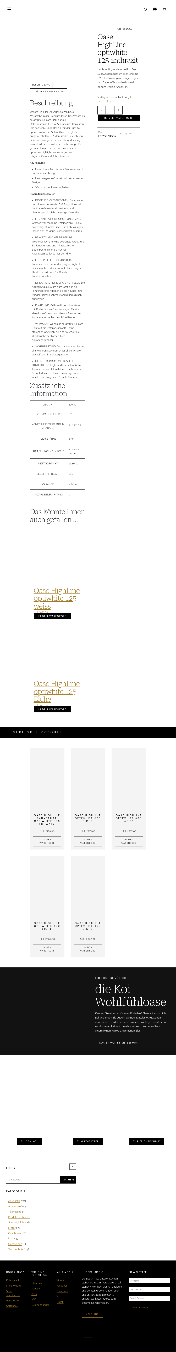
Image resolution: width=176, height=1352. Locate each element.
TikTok (60, 1302)
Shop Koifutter (14, 1285)
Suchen (68, 1179)
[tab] (41, 85)
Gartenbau (12, 1306)
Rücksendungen (40, 1305)
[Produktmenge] (110, 110)
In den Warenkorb (118, 118)
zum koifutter (88, 1141)
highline (127, 133)
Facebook (62, 1285)
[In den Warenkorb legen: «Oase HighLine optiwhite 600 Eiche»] (88, 841)
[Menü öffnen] (9, 9)
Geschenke (12, 1300)
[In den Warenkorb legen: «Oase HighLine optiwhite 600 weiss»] (129, 841)
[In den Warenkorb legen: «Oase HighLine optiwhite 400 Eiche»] (47, 949)
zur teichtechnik (146, 1141)
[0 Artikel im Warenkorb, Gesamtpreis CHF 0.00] (164, 9)
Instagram (62, 1291)
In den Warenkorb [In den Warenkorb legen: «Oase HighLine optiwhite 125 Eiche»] (52, 709)
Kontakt (35, 1288)
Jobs (34, 1294)
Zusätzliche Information (48, 91)
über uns (92, 1314)
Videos (60, 1280)
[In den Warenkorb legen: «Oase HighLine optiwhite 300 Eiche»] (88, 949)
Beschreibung (41, 85)
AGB (33, 1299)
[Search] (145, 9)
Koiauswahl (12, 1280)
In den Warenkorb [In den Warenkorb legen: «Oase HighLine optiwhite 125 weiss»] (52, 616)
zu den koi (29, 1141)
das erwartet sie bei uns (118, 1042)
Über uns (36, 1283)
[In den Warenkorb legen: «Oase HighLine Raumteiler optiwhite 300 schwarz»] (47, 841)
